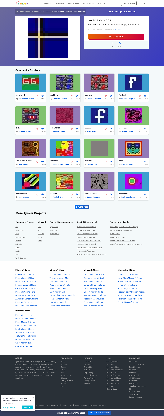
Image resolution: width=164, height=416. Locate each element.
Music (17, 255)
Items (40, 238)
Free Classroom (135, 368)
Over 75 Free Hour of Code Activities (122, 241)
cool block (123, 128)
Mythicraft (53, 231)
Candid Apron (24, 198)
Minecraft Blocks (113, 376)
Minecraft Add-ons (113, 379)
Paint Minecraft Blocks (93, 282)
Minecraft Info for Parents (86, 252)
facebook (88, 128)
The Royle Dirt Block (24, 161)
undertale (88, 161)
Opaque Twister (127, 132)
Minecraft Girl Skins (23, 303)
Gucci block (20, 95)
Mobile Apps (66, 376)
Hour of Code (111, 390)
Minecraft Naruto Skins (25, 293)
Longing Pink (92, 165)
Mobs (40, 241)
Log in (142, 3)
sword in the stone (92, 194)
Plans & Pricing (89, 379)
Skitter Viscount (93, 198)
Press (63, 370)
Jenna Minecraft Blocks (93, 306)
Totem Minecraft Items (25, 333)
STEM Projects (134, 395)
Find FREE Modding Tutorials (86, 245)
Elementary (133, 370)
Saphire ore (54, 95)
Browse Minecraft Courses (86, 231)
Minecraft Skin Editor (114, 370)
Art (16, 228)
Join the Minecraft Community (87, 235)
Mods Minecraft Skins (24, 279)
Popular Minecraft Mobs (60, 286)
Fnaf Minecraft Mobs (58, 282)
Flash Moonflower (128, 198)
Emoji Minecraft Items (24, 330)
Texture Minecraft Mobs (60, 279)
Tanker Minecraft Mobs (59, 299)
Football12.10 (58, 198)
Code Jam (110, 387)
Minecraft (38, 11)
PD (130, 390)
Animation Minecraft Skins (26, 299)
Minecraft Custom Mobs (60, 306)
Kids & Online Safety (81, 406)
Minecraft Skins (112, 368)
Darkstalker (23, 165)
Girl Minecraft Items (23, 343)
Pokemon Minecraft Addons (130, 299)
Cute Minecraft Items (24, 347)
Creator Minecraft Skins (25, 289)
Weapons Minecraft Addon (129, 282)
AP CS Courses (135, 379)
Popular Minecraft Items (25, 326)
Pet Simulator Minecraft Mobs (62, 296)
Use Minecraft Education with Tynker (89, 248)
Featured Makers (90, 376)
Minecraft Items (112, 381)
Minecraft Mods (112, 384)
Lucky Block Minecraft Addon (130, 279)
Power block (124, 194)
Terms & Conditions (53, 406)
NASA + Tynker (115, 235)
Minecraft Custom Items (25, 319)
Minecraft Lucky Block (93, 289)
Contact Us (102, 406)
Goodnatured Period (61, 165)
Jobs (62, 373)
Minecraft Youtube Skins (25, 282)
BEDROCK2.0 (55, 128)
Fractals (18, 241)
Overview (87, 362)
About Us (64, 365)
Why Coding (88, 373)
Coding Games (112, 362)
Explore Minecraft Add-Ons (86, 238)
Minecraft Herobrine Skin (26, 306)
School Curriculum (136, 365)
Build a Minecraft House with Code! (89, 241)
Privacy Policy (67, 406)
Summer (87, 384)
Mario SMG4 (91, 132)
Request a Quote (135, 398)
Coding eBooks (67, 381)
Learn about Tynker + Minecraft (122, 11)
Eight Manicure (127, 165)
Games (17, 248)
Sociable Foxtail (25, 132)
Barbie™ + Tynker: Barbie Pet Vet (121, 231)
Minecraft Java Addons (127, 289)
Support (64, 368)
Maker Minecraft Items (25, 323)
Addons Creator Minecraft (129, 275)
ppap (121, 161)
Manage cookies (9, 407)
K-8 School (133, 384)
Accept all (27, 407)
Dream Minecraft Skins (25, 296)
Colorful (53, 194)
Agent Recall (54, 228)
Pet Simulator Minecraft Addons (131, 293)
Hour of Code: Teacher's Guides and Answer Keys (126, 245)
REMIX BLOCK (116, 36)
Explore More (82, 208)
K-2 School (133, 381)
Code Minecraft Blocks (93, 303)
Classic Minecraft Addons (128, 303)
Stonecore (54, 161)
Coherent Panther (60, 99)
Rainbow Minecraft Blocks (95, 296)
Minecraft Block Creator (94, 275)
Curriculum (88, 365)
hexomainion (21, 194)
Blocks (47, 11)
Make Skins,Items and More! (86, 228)
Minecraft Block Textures (94, 286)
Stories (17, 252)
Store (63, 387)
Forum (63, 384)
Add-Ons (41, 235)
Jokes (17, 235)
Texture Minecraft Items (25, 337)
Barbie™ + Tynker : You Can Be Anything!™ (124, 228)
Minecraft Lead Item (23, 316)
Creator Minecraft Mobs (60, 275)
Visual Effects (19, 231)
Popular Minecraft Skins (25, 286)
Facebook (122, 95)
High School (134, 376)
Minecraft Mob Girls (58, 289)
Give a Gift (88, 368)
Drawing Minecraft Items (25, 340)
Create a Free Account (100, 413)
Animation (19, 245)
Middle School (134, 373)
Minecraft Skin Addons (127, 286)
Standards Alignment (137, 387)
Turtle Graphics (20, 259)
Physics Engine (20, 238)
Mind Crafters (54, 235)
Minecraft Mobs (112, 373)
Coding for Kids (25, 11)
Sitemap (64, 379)
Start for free (129, 3)
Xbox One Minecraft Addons (130, 296)
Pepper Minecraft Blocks (94, 299)
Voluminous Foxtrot (26, 99)
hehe (18, 128)
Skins (39, 228)
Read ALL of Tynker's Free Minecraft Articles (92, 255)
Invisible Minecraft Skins (25, 275)
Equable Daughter (128, 99)
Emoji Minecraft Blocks (93, 293)
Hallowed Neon (59, 132)
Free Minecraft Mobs (58, 303)
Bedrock (118, 30)
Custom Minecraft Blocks (94, 279)
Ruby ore (88, 95)
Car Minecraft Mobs (58, 293)
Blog (62, 362)
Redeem (87, 370)
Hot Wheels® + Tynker (118, 238)
